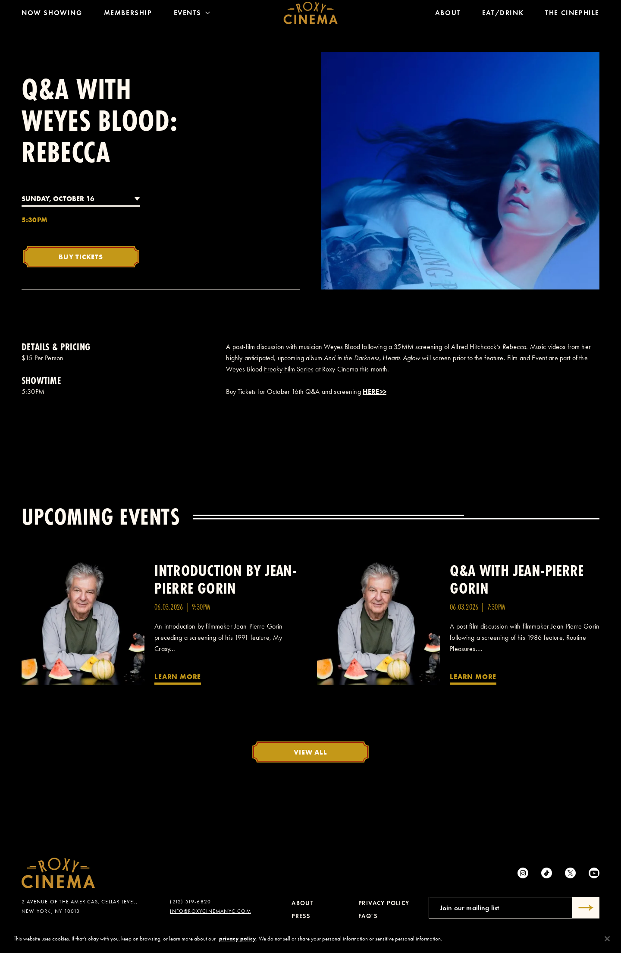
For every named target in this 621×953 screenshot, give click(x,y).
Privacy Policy (384, 903)
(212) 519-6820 (190, 902)
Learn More (177, 676)
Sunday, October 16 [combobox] (58, 198)
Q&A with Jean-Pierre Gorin (517, 579)
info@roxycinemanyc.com (210, 911)
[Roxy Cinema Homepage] (311, 15)
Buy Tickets (81, 256)
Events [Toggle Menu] (192, 15)
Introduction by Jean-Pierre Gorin (225, 579)
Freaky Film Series (289, 369)
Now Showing (52, 15)
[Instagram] (523, 873)
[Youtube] (594, 873)
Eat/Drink (503, 15)
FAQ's (367, 916)
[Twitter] (570, 873)
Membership (128, 15)
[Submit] (586, 907)
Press (301, 916)
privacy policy (237, 941)
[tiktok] (546, 873)
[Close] (607, 940)
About (448, 15)
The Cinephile (572, 15)
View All (310, 752)
